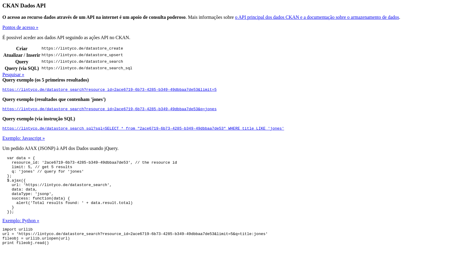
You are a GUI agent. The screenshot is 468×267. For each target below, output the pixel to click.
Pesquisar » (13, 74)
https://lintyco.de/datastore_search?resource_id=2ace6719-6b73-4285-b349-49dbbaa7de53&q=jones (109, 110)
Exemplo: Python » (20, 234)
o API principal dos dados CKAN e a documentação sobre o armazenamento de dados (317, 17)
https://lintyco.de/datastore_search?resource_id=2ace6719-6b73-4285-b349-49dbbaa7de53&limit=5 (109, 90)
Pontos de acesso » (20, 27)
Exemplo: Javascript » (23, 140)
